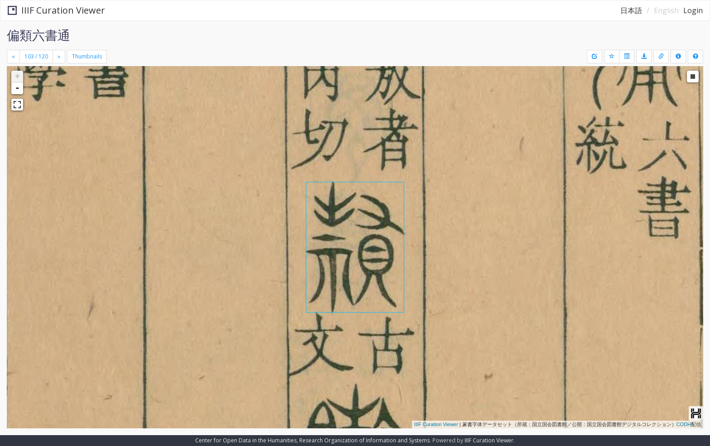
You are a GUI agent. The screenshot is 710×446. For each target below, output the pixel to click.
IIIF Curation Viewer (56, 10)
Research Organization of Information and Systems (364, 440)
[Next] (59, 56)
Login (693, 10)
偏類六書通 (38, 34)
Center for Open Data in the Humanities (246, 440)
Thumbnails (87, 56)
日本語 (631, 10)
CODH (683, 424)
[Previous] (13, 56)
